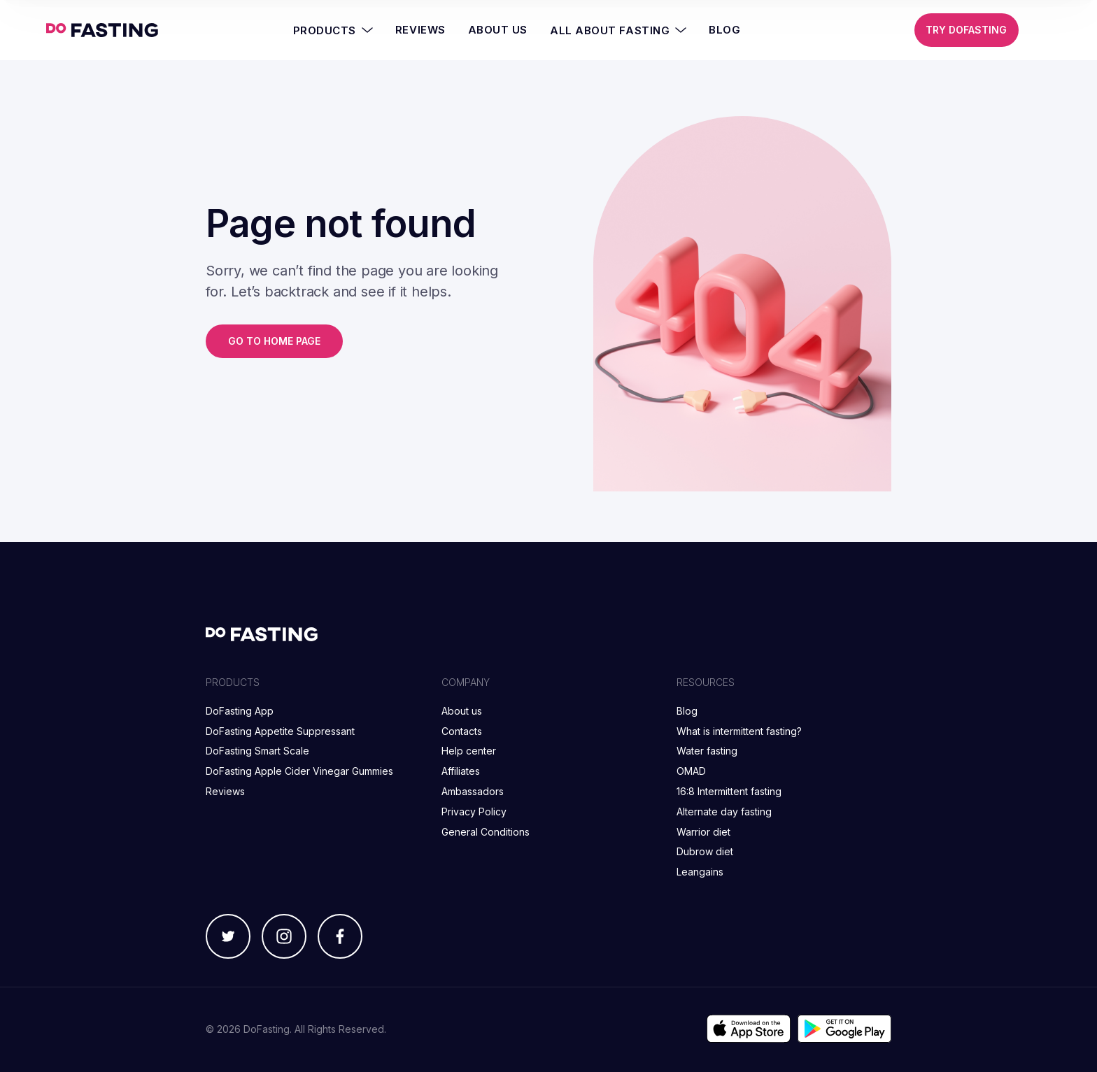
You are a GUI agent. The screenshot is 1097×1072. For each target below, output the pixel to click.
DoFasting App (240, 711)
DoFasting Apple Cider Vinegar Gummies (299, 771)
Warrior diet (703, 832)
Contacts (461, 731)
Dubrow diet (705, 851)
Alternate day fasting (724, 811)
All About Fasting (618, 30)
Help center (468, 751)
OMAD (691, 771)
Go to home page (274, 341)
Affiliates (460, 771)
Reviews (420, 29)
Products (333, 30)
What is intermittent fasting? (739, 731)
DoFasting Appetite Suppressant (280, 731)
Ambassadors (472, 791)
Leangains (700, 872)
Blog (724, 29)
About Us (498, 29)
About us (461, 711)
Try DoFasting (966, 30)
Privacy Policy (474, 811)
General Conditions (485, 832)
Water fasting (707, 751)
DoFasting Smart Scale (257, 751)
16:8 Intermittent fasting (729, 791)
